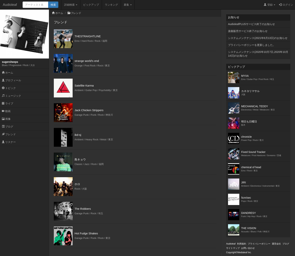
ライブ (7, 103)
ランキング (111, 4)
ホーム (7, 72)
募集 (128, 4)
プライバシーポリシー (259, 243)
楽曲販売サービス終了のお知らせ (248, 31)
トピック (9, 88)
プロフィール (11, 80)
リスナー (9, 142)
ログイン (286, 4)
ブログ (7, 126)
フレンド (9, 134)
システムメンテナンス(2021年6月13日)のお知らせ (257, 38)
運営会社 (276, 243)
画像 (6, 118)
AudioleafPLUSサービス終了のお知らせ (251, 24)
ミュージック (11, 95)
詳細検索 (70, 4)
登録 (269, 4)
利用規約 (241, 243)
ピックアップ (91, 4)
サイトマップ (233, 248)
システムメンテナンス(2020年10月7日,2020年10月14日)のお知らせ (258, 53)
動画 (6, 111)
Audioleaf (10, 5)
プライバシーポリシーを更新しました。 (251, 44)
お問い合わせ (248, 248)
